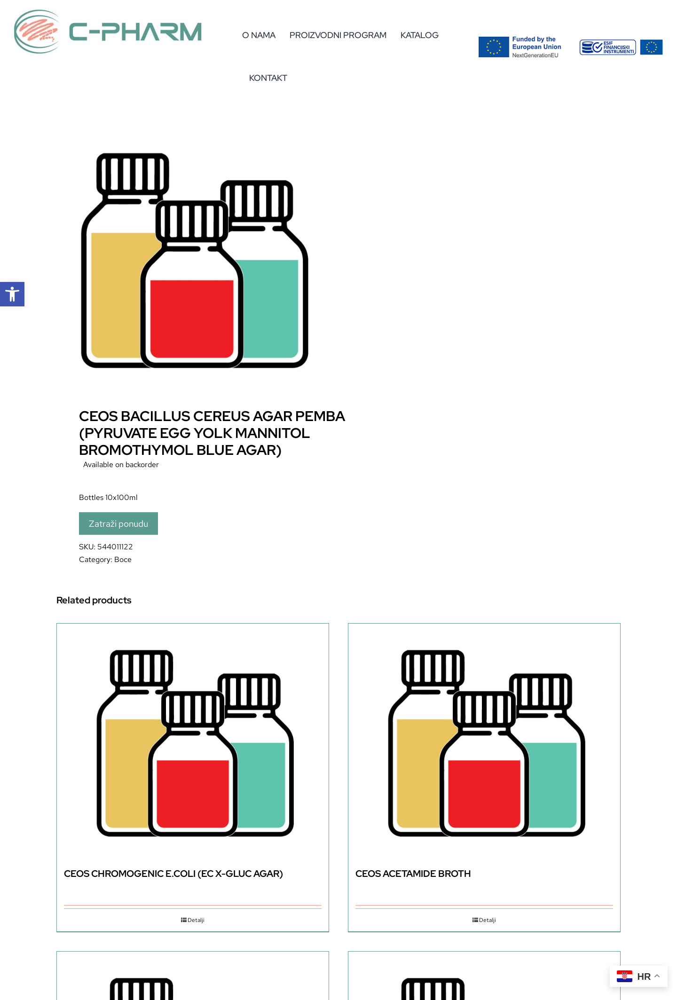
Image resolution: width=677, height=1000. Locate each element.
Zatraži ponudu (118, 523)
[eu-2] (621, 43)
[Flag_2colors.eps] (520, 40)
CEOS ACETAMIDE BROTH (413, 873)
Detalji (196, 920)
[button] (12, 294)
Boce (123, 559)
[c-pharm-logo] (108, 13)
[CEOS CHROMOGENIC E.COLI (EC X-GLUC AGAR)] (193, 741)
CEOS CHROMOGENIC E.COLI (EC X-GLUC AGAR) (173, 873)
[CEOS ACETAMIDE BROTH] (484, 741)
